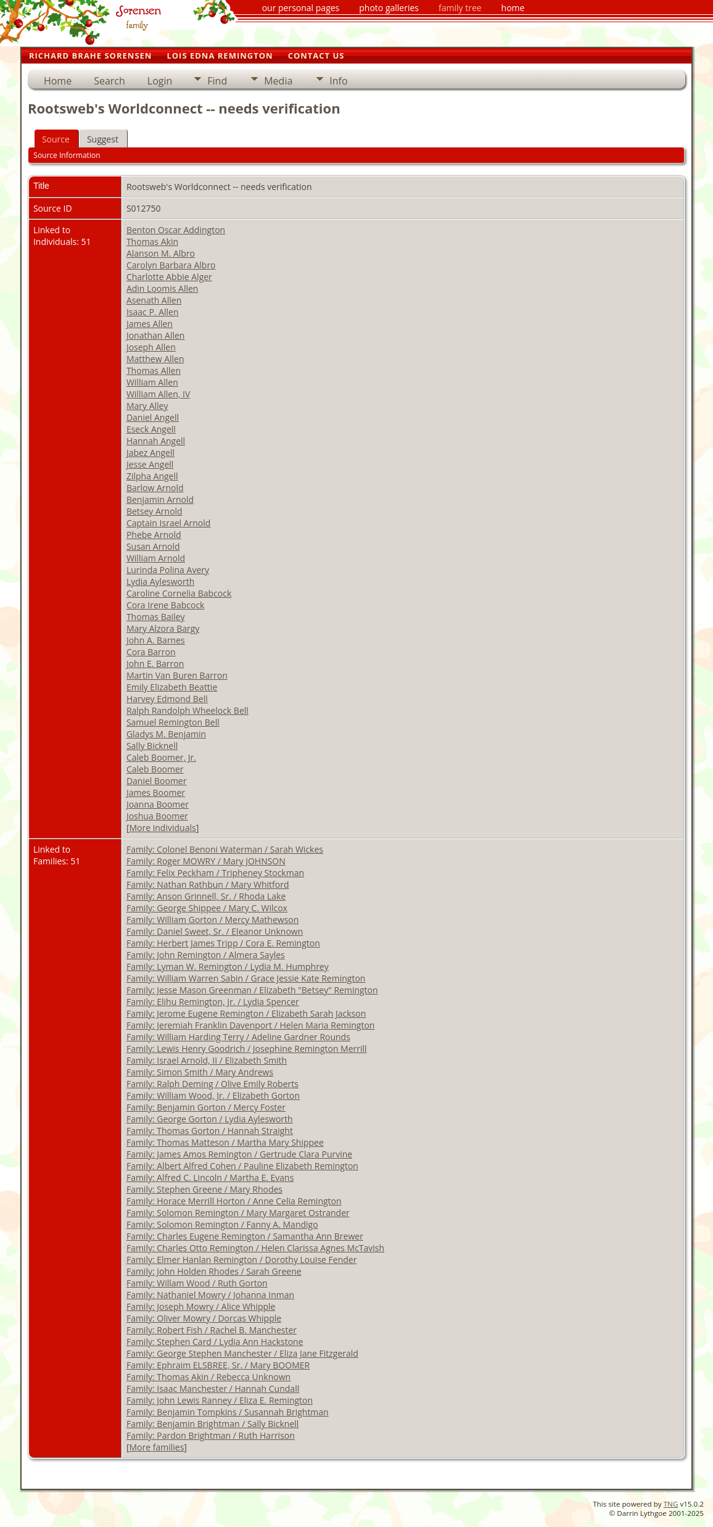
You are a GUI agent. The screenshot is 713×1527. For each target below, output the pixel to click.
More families (157, 1447)
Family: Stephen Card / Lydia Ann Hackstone (214, 1341)
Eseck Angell (151, 429)
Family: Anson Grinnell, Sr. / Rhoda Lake (206, 896)
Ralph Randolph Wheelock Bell (187, 710)
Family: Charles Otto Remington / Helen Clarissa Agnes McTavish (255, 1248)
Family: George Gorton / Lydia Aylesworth (209, 1119)
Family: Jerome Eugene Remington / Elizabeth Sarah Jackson (246, 1013)
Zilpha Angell (152, 476)
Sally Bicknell (152, 745)
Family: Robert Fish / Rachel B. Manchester (211, 1330)
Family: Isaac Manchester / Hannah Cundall (212, 1388)
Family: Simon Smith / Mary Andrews (199, 1072)
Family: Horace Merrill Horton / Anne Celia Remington (234, 1201)
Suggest (102, 139)
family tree (460, 8)
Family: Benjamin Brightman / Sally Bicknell (212, 1424)
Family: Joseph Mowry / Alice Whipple (201, 1306)
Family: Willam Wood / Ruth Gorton (197, 1283)
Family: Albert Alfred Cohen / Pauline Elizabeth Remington (242, 1166)
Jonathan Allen (155, 335)
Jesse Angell (149, 464)
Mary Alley (147, 406)
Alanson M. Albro (160, 253)
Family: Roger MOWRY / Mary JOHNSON (206, 861)
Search (109, 81)
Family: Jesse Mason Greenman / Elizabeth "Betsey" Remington (252, 990)
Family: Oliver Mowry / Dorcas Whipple (203, 1318)
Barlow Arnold (155, 488)
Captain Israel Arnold (168, 523)
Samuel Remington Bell (173, 722)
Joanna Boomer (157, 804)
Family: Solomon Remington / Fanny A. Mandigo (222, 1224)
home (513, 8)
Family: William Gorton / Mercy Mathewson (212, 919)
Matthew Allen (155, 359)
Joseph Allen (151, 347)
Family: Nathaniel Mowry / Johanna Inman (210, 1295)
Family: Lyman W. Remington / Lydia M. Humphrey (227, 966)
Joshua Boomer (157, 816)
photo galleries (389, 8)
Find (217, 81)
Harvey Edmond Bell (167, 699)
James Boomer (155, 792)
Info (338, 81)
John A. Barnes (155, 640)
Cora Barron (151, 652)
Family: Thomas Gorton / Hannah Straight (209, 1130)
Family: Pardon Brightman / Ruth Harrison (210, 1435)
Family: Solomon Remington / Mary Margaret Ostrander (238, 1213)
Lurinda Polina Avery (167, 570)
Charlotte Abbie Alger (169, 277)
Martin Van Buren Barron (177, 675)
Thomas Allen (153, 370)
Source (56, 139)
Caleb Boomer (155, 769)
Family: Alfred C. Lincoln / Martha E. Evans (210, 1177)
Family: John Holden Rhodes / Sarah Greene (214, 1271)
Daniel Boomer (156, 781)
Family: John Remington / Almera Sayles (205, 955)
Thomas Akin (152, 241)
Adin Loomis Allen (162, 288)
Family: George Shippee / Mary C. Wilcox (206, 908)
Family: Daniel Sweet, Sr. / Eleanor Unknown (214, 931)
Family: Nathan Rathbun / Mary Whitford (207, 884)
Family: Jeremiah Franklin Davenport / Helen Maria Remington (250, 1025)
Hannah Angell (155, 441)
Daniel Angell (152, 417)
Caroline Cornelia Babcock (178, 593)
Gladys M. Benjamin (166, 734)
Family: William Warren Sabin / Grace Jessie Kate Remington (246, 978)
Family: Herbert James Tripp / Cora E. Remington (223, 943)
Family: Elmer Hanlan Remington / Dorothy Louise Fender (241, 1259)
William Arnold (155, 558)
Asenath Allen (153, 300)
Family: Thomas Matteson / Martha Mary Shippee (225, 1142)
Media (278, 81)
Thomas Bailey (155, 617)
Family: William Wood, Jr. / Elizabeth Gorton (213, 1095)
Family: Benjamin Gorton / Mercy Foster (206, 1107)
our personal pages (301, 8)
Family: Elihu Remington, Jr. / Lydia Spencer (212, 1002)
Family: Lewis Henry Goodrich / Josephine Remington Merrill (246, 1048)
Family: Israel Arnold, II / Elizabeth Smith (206, 1060)
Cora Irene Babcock (165, 605)
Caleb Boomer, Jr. (161, 757)
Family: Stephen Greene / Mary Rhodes (204, 1189)
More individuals (163, 828)
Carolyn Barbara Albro (171, 265)
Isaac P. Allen (152, 312)
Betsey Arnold (154, 511)
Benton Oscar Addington (175, 230)
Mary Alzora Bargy (162, 628)
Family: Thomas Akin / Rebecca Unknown (208, 1377)
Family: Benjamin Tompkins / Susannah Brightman (227, 1412)
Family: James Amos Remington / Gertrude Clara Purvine (239, 1154)
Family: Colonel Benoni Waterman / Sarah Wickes (224, 849)
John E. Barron (155, 663)
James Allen (149, 323)
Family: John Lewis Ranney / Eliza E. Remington (219, 1400)
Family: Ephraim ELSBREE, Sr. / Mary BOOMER (218, 1365)
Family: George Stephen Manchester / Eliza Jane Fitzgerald (242, 1353)
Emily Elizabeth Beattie (171, 687)
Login (160, 81)
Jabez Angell (150, 452)
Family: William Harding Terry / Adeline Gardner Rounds (238, 1037)
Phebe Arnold (153, 534)
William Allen (152, 382)
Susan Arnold (153, 546)
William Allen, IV (158, 394)
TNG (671, 1503)
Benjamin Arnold (160, 499)
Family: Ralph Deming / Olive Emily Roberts (212, 1084)
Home (58, 81)
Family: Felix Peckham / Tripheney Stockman (215, 873)
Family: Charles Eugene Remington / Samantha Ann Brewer (244, 1236)
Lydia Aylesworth (160, 581)
